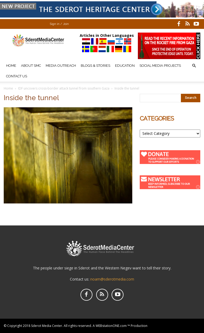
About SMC (31, 66)
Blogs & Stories (95, 66)
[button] (194, 65)
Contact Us (16, 76)
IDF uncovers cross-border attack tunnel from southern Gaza (63, 88)
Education (125, 66)
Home (11, 66)
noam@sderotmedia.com (112, 279)
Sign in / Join (59, 24)
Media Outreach (61, 66)
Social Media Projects (160, 66)
